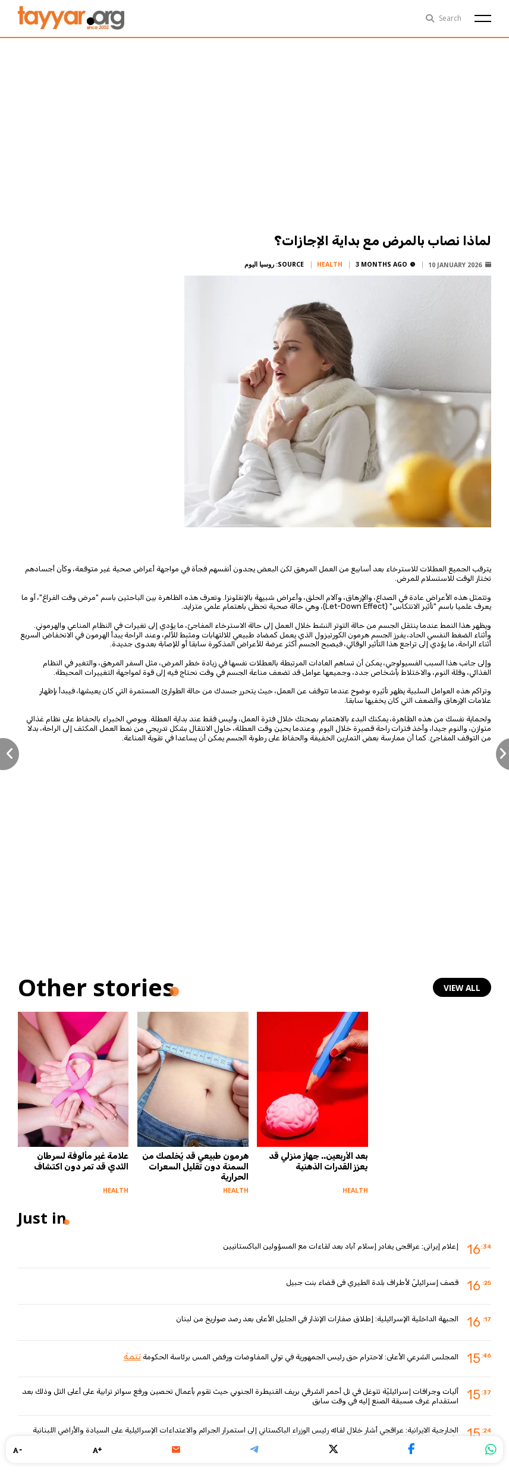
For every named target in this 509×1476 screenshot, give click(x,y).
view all (465, 987)
